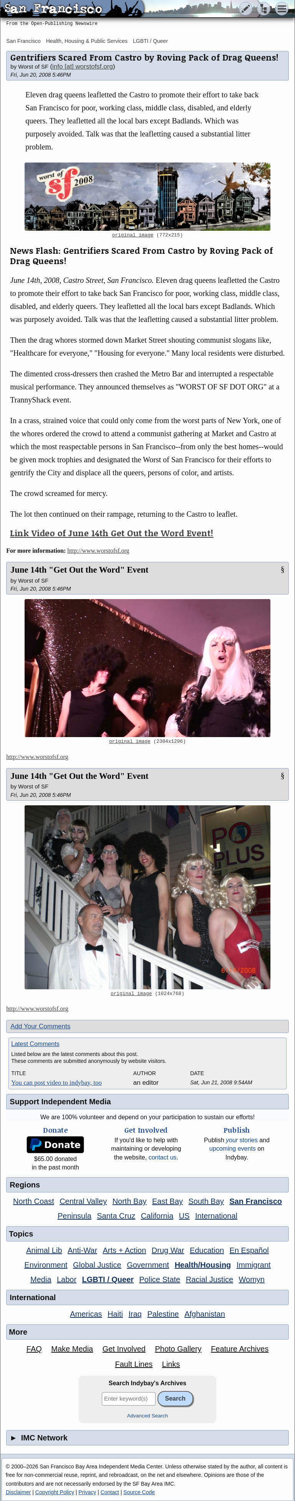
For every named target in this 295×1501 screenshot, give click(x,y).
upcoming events (232, 1148)
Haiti (115, 1314)
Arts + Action (124, 1250)
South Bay (206, 1201)
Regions (25, 1185)
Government (148, 1265)
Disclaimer (18, 1492)
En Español (249, 1250)
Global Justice (97, 1265)
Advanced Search (147, 1416)
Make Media (72, 1349)
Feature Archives (239, 1349)
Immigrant (254, 1265)
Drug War (168, 1250)
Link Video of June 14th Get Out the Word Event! (112, 533)
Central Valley (83, 1201)
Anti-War (82, 1250)
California (157, 1216)
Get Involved (124, 1349)
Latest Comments (35, 1044)
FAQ (34, 1349)
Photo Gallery (178, 1349)
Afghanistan (204, 1314)
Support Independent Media (60, 1101)
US (184, 1216)
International (216, 1216)
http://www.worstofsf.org (98, 550)
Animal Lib (44, 1250)
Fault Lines (133, 1364)
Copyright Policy (54, 1492)
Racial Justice (209, 1279)
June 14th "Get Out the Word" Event (79, 570)
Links (171, 1364)
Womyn (252, 1279)
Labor (66, 1279)
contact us (163, 1157)
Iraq (134, 1314)
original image (133, 235)
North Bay (130, 1201)
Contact (110, 1492)
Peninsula (74, 1216)
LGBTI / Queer (150, 41)
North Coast (33, 1201)
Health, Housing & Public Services (87, 41)
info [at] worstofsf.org (82, 66)
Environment (45, 1265)
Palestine (163, 1314)
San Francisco (23, 41)
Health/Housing (203, 1265)
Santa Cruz (116, 1216)
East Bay (167, 1201)
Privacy (87, 1492)
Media (40, 1279)
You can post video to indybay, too (56, 1082)
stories (242, 1140)
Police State (160, 1279)
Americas (86, 1314)
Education (207, 1250)
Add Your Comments (40, 1026)
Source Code (139, 1492)
